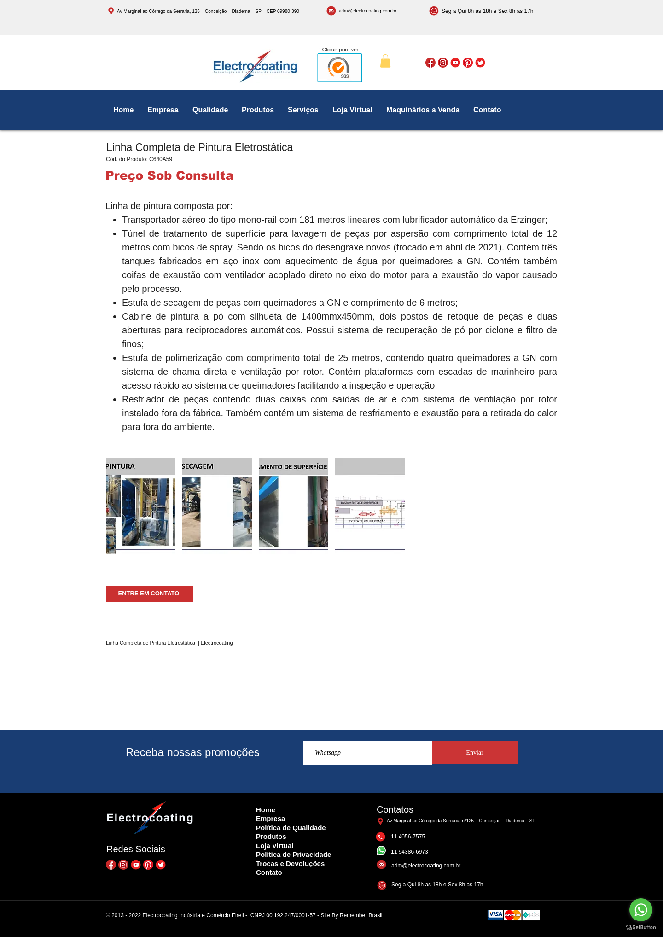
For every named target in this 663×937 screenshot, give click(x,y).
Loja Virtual (274, 846)
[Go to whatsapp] (640, 909)
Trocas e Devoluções (290, 863)
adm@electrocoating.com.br (367, 10)
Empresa (270, 818)
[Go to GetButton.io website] (641, 928)
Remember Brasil (361, 915)
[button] (385, 61)
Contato (269, 872)
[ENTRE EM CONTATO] (149, 594)
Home (265, 810)
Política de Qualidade (291, 828)
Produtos (271, 836)
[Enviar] (475, 752)
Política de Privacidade (293, 854)
